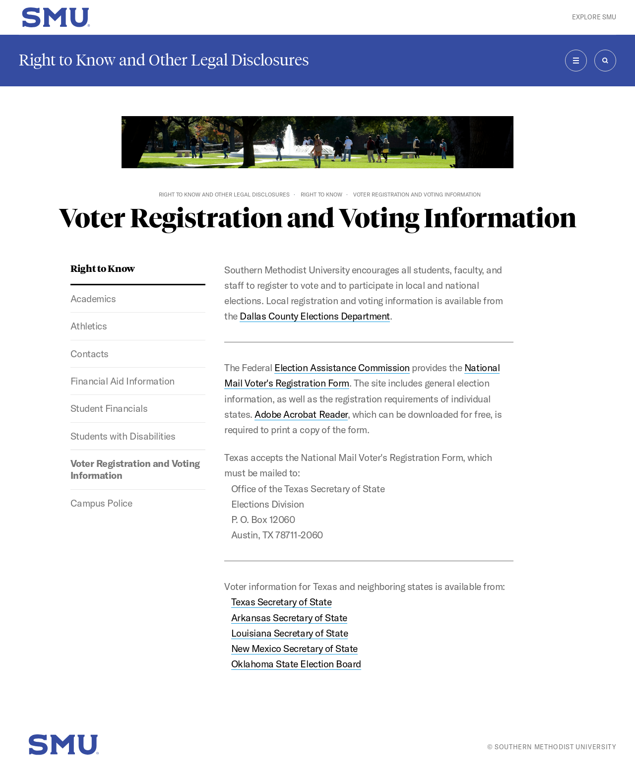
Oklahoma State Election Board (296, 664)
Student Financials (108, 408)
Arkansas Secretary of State (289, 618)
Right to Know (321, 194)
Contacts (89, 354)
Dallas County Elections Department (314, 316)
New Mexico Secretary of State (294, 648)
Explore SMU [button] (594, 17)
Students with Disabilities (122, 436)
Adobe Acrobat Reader (300, 414)
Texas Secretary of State (281, 602)
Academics (93, 299)
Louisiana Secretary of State (289, 633)
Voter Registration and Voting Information (135, 469)
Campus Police (101, 503)
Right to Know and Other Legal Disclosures (164, 60)
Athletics (88, 326)
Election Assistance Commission (341, 368)
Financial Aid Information (122, 381)
